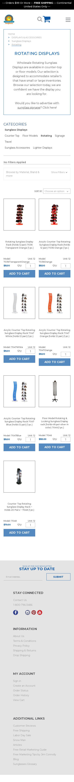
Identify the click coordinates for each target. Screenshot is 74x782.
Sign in (17, 680)
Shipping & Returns (24, 650)
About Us (18, 636)
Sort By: (38, 191)
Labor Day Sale (22, 735)
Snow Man (19, 740)
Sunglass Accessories (17, 147)
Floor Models (30, 135)
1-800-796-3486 (22, 604)
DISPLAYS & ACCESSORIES (27, 37)
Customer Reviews (24, 725)
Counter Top (12, 135)
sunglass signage (29, 107)
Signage (60, 135)
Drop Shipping (21, 655)
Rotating (16, 44)
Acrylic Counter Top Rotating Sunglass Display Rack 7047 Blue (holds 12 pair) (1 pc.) (19, 421)
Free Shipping (21, 730)
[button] (37, 174)
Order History (21, 695)
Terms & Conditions (24, 640)
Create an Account (24, 685)
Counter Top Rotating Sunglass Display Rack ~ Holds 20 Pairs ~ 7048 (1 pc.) (19, 506)
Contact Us (20, 600)
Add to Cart (19, 273)
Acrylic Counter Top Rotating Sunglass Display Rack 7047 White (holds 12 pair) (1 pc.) (19, 333)
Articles (17, 744)
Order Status (20, 690)
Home (11, 33)
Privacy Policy (21, 645)
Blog (16, 759)
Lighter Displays (42, 147)
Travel (8, 141)
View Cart (18, 700)
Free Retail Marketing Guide (30, 749)
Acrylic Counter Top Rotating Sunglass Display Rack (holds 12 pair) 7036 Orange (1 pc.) (54, 244)
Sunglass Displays (21, 41)
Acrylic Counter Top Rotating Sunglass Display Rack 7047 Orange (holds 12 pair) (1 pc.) (54, 333)
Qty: (19, 265)
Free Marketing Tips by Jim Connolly (34, 754)
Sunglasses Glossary (25, 764)
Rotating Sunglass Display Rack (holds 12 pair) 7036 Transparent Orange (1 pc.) (19, 244)
